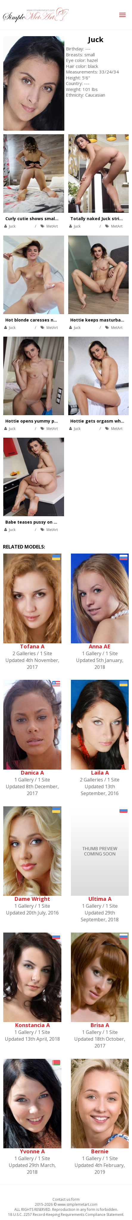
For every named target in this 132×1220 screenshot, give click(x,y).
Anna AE (100, 646)
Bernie (99, 1151)
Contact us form (66, 1199)
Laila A (100, 772)
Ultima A (99, 898)
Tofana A (32, 646)
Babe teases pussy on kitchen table (44, 522)
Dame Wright (32, 898)
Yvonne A (32, 1151)
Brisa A (99, 1025)
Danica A (32, 772)
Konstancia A (32, 1025)
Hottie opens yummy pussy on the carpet (50, 421)
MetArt (52, 226)
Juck (95, 39)
